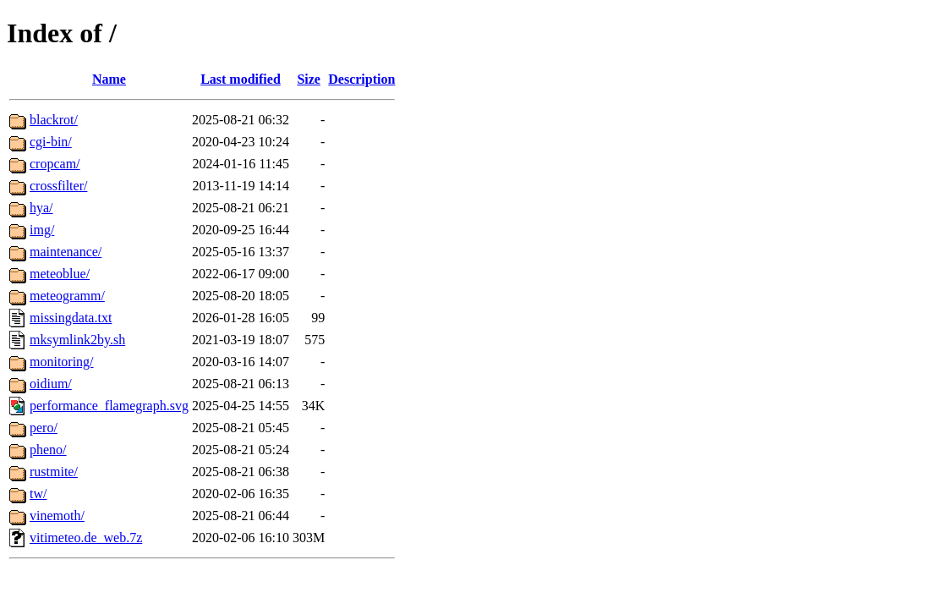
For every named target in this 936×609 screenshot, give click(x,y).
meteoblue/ (60, 273)
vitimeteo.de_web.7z (86, 537)
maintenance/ (65, 251)
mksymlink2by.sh (77, 339)
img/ (42, 229)
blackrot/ (54, 119)
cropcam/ (55, 163)
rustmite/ (54, 471)
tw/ (38, 493)
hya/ (41, 207)
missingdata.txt (71, 317)
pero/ (43, 427)
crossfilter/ (58, 185)
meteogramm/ (67, 295)
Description (361, 79)
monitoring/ (62, 361)
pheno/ (48, 449)
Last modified (240, 79)
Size (308, 79)
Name (109, 79)
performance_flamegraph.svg (109, 405)
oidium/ (51, 383)
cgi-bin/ (51, 141)
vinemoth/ (57, 515)
